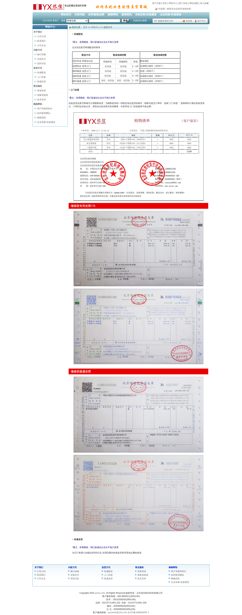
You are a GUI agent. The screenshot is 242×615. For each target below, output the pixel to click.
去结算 (189, 21)
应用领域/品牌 (96, 14)
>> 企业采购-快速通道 (44, 122)
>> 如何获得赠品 (41, 113)
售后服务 (139, 567)
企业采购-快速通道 (170, 14)
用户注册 (156, 3)
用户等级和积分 (178, 571)
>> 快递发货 (39, 81)
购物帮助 (113, 14)
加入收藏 (204, 3)
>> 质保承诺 (39, 90)
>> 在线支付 (39, 59)
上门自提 (108, 575)
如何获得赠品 (177, 575)
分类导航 (80, 14)
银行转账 (74, 571)
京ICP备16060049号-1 (138, 612)
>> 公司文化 (39, 45)
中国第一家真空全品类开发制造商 (174, 9)
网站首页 (66, 14)
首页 (85, 27)
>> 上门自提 (39, 77)
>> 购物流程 (39, 117)
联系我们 (41, 575)
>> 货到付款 (39, 63)
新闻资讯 (127, 14)
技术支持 (141, 578)
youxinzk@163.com (117, 612)
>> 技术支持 (39, 99)
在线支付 (74, 575)
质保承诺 (141, 571)
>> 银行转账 (39, 54)
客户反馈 (183, 3)
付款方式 (72, 567)
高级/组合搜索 (140, 20)
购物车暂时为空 (165, 21)
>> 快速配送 (39, 72)
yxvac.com (100, 593)
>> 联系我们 (39, 41)
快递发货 (108, 578)
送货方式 (106, 567)
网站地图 (193, 3)
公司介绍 (41, 571)
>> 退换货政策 (40, 95)
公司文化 (41, 578)
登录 (165, 3)
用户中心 (201, 21)
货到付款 (74, 578)
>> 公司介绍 (39, 36)
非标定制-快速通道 (145, 14)
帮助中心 (173, 3)
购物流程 (175, 578)
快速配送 (108, 571)
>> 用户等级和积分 (42, 108)
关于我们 (38, 567)
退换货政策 (142, 575)
